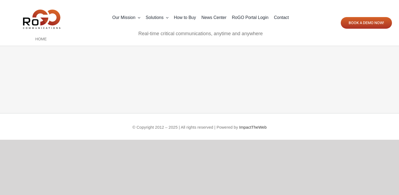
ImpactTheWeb (253, 127)
